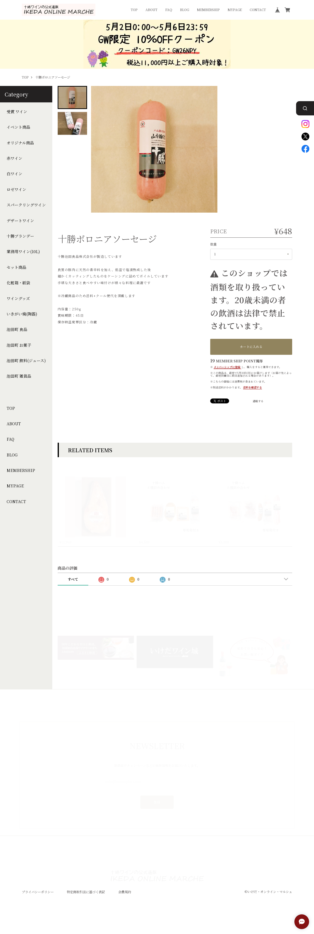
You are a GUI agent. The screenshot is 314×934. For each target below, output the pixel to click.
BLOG (184, 9)
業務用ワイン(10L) (23, 252)
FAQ (168, 9)
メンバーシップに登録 (227, 367)
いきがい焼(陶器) (22, 314)
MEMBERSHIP (208, 9)
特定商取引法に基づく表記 (86, 898)
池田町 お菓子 (19, 345)
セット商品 (16, 267)
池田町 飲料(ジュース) (26, 360)
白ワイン (14, 174)
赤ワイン (14, 158)
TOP (134, 9)
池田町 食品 (17, 329)
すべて (73, 585)
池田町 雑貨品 (19, 376)
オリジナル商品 (20, 143)
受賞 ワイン (17, 111)
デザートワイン (20, 220)
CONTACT (258, 9)
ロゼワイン (16, 189)
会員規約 (124, 898)
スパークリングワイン (26, 205)
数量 (213, 244)
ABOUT (151, 9)
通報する (258, 401)
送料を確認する (252, 387)
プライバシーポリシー (38, 898)
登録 (157, 796)
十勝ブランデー (20, 236)
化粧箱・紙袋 (18, 283)
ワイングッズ (18, 298)
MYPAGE (235, 9)
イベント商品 (18, 127)
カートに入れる (251, 346)
